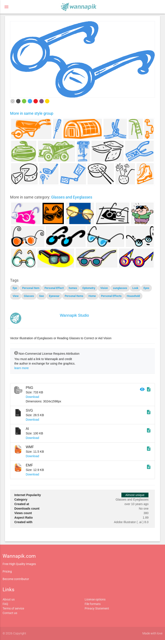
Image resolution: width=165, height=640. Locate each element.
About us (9, 599)
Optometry (88, 288)
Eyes (146, 288)
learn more (21, 368)
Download (32, 397)
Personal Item (30, 288)
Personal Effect (54, 288)
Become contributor (16, 579)
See (41, 296)
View (16, 296)
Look (135, 288)
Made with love (152, 633)
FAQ (5, 604)
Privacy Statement (97, 608)
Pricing (7, 571)
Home (92, 296)
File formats (93, 604)
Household (133, 296)
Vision (104, 288)
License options (95, 599)
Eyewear (54, 296)
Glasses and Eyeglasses (71, 197)
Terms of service (13, 608)
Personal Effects (111, 296)
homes (73, 288)
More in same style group (31, 113)
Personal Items (74, 296)
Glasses (29, 296)
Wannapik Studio (74, 315)
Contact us (10, 613)
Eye (15, 288)
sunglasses (120, 288)
